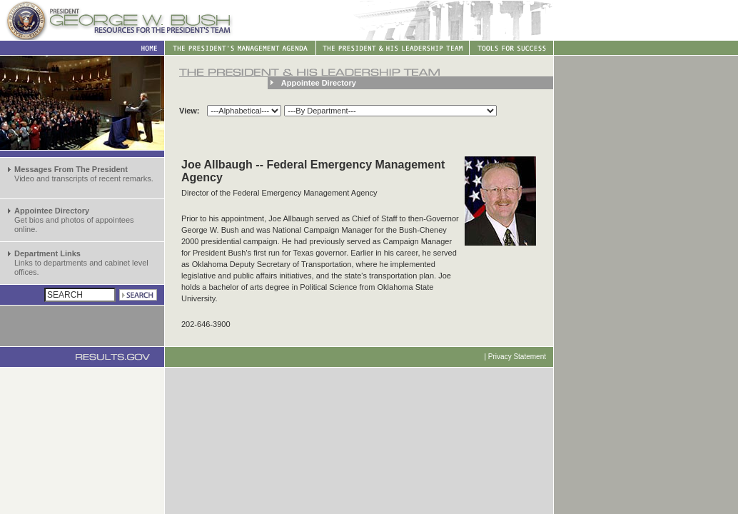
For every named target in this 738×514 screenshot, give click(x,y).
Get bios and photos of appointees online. (74, 219)
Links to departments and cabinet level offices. (81, 262)
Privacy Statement (517, 357)
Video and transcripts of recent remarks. (83, 174)
